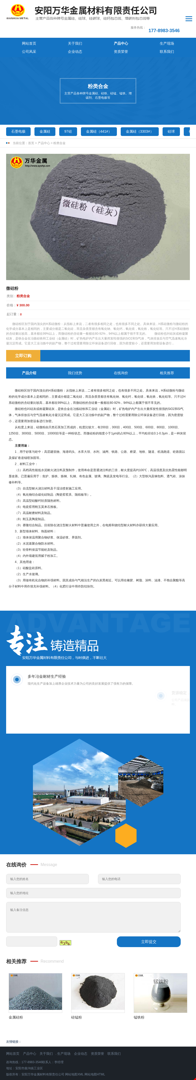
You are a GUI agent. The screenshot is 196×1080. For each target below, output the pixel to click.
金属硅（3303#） (140, 107)
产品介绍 (29, 348)
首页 (31, 118)
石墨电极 (18, 107)
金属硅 (45, 107)
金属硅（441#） (99, 107)
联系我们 (178, 26)
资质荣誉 (155, 26)
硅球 (171, 107)
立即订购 (23, 331)
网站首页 (17, 26)
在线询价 (121, 348)
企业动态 (132, 26)
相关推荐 (167, 348)
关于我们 (40, 26)
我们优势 (75, 348)
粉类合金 (59, 118)
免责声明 (98, 1077)
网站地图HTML (94, 1050)
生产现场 (86, 26)
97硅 (68, 107)
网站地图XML (74, 1050)
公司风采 (109, 26)
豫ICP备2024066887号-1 (98, 1071)
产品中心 (63, 26)
